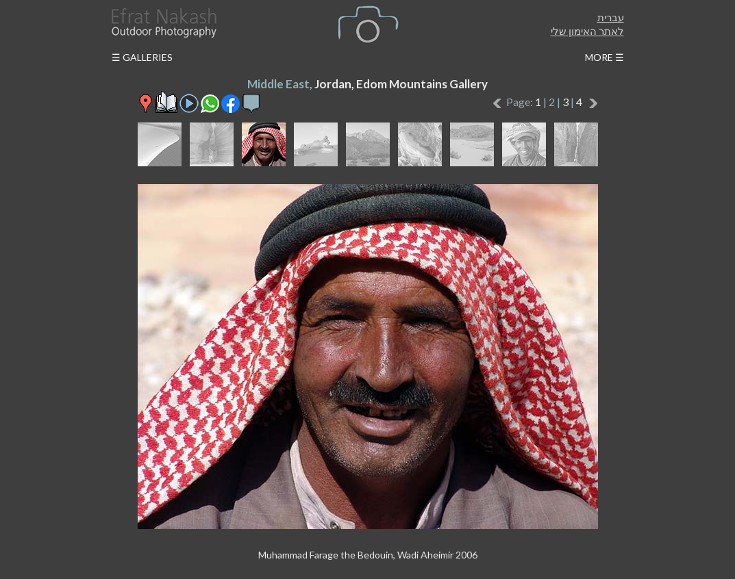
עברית (610, 17)
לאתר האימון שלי (587, 31)
